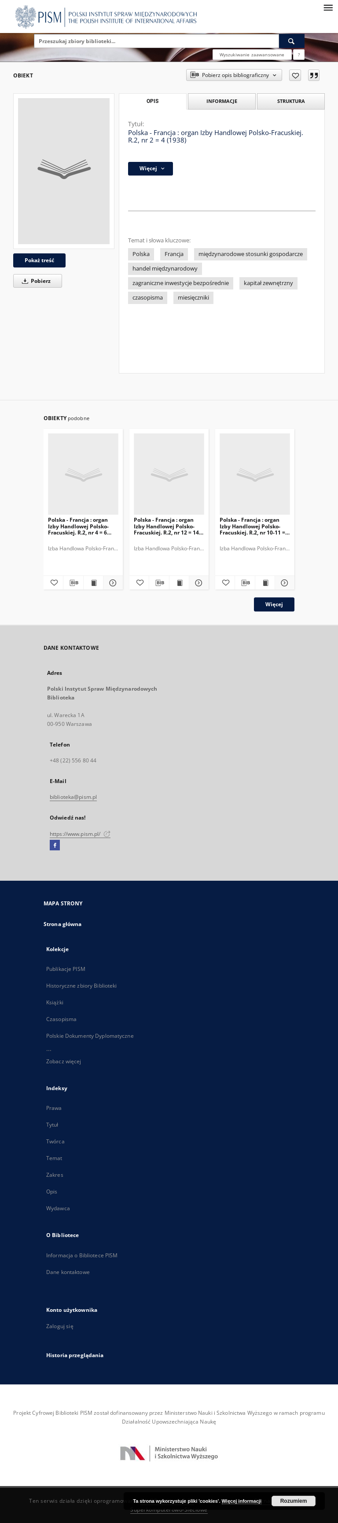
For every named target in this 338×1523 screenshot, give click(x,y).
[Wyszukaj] (292, 41)
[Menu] (328, 7)
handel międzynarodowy (165, 268)
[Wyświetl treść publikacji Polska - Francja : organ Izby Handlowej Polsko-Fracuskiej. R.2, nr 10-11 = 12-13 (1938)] (265, 583)
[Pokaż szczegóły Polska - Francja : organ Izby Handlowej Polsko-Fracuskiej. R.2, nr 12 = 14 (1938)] (197, 583)
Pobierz (35, 281)
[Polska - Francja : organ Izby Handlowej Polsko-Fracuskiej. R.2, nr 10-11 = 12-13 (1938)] (255, 474)
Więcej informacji (241, 1501)
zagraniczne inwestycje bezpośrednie (180, 283)
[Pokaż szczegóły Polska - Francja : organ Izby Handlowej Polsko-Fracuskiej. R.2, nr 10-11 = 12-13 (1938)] (283, 583)
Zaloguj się (59, 1326)
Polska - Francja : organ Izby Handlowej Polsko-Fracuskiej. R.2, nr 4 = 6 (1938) (78, 526)
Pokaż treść (39, 260)
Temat (54, 1158)
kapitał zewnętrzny (268, 283)
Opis (51, 1191)
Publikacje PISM (65, 969)
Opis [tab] (152, 101)
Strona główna (63, 924)
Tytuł (52, 1124)
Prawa (54, 1108)
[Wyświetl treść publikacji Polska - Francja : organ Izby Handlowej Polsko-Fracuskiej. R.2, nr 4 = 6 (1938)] (93, 583)
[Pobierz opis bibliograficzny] (73, 583)
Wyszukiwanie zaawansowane (252, 54)
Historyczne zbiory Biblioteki (81, 985)
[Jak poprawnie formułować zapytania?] (299, 54)
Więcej (274, 604)
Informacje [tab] (221, 101)
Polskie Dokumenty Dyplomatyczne (90, 1036)
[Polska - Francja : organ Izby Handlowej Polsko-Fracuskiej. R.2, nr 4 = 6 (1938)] (83, 474)
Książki (54, 1002)
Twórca (55, 1141)
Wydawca (58, 1208)
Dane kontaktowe (68, 1272)
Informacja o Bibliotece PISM (82, 1255)
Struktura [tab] (291, 101)
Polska (141, 254)
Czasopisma (61, 1019)
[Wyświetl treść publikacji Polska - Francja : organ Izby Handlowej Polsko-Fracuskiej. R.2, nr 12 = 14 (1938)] (179, 583)
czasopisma (147, 297)
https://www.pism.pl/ (80, 834)
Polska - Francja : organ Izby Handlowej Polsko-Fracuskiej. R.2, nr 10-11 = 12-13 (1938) (252, 526)
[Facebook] (55, 845)
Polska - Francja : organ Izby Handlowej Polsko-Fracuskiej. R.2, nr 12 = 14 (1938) (166, 526)
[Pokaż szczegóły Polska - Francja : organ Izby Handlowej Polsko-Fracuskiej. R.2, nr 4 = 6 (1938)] (111, 583)
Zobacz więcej (63, 1061)
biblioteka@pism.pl (73, 797)
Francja (174, 254)
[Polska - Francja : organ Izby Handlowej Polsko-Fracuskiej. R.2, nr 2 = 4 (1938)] (64, 171)
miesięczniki (193, 297)
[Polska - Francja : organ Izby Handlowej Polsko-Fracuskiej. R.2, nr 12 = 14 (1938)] (169, 474)
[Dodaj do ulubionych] (295, 75)
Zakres (54, 1175)
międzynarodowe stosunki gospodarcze (250, 254)
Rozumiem (293, 1501)
